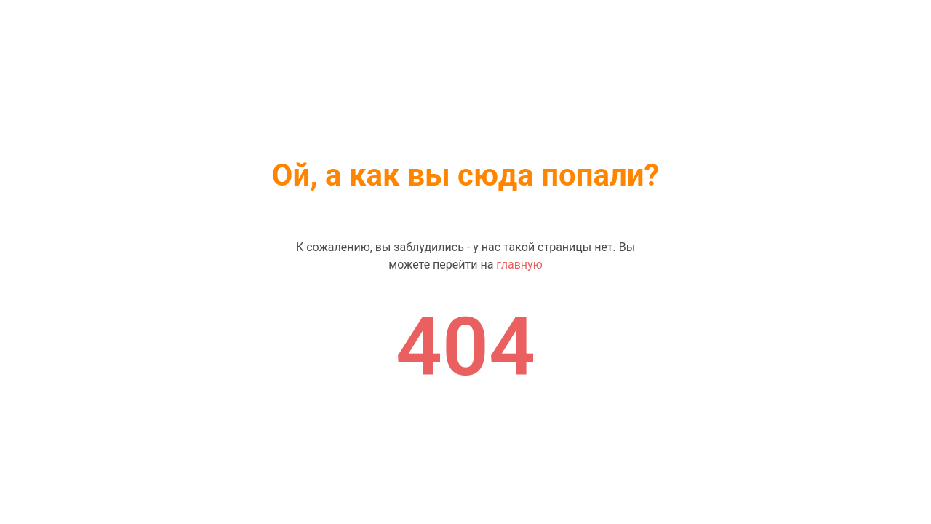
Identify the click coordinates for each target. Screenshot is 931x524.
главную (519, 264)
